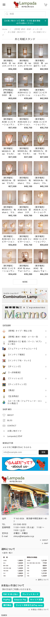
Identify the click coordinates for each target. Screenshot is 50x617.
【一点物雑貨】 (14, 372)
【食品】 (11, 390)
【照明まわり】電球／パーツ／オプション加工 (24, 343)
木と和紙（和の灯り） (17, 32)
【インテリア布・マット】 (19, 361)
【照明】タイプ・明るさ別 (19, 331)
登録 (43, 452)
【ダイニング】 (14, 366)
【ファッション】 (15, 378)
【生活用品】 (13, 396)
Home (4, 29)
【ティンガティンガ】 (17, 384)
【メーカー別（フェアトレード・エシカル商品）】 (24, 402)
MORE (25, 282)
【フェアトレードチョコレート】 (22, 349)
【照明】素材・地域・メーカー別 (22, 337)
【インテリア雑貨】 (16, 355)
